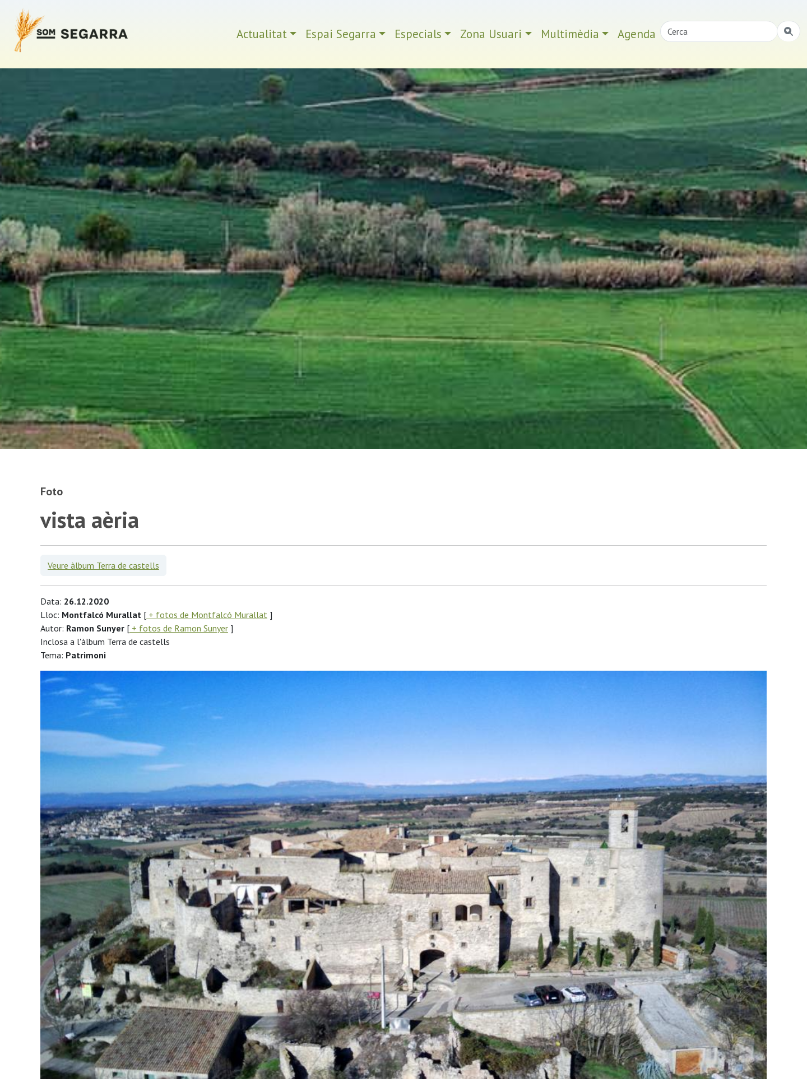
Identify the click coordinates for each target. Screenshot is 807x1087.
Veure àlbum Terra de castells (103, 565)
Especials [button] (418, 33)
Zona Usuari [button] (491, 33)
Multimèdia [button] (570, 33)
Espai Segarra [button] (340, 33)
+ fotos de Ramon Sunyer (178, 628)
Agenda (637, 33)
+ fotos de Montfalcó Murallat (206, 614)
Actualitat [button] (261, 33)
